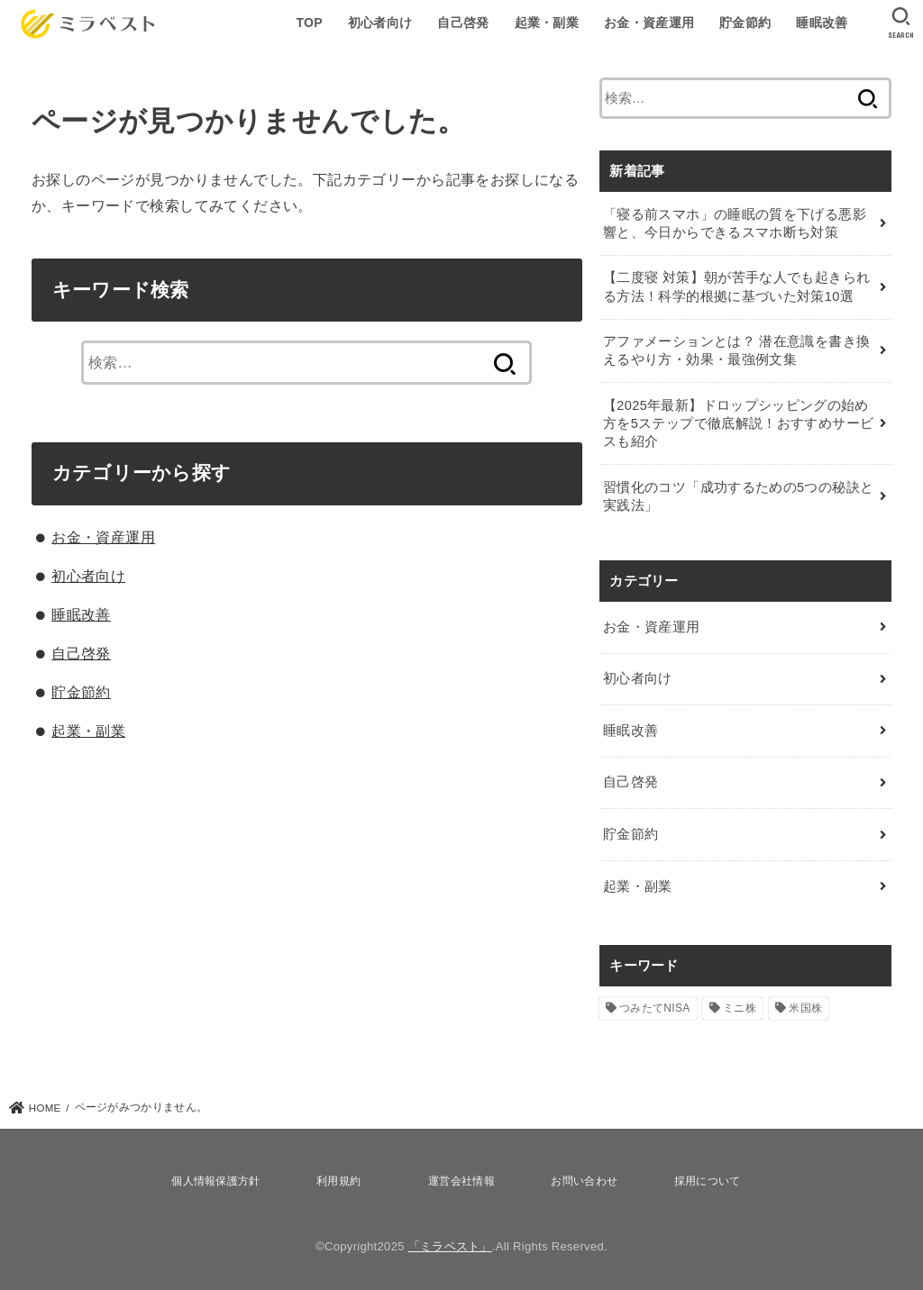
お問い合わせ (584, 1181)
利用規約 (338, 1181)
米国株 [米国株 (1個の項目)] (805, 1008)
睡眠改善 (821, 22)
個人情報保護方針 (215, 1181)
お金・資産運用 (649, 22)
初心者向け (380, 22)
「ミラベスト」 (450, 1246)
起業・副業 (547, 22)
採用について (707, 1181)
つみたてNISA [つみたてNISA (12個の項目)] (654, 1008)
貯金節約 (745, 22)
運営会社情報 (461, 1181)
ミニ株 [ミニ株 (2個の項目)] (739, 1008)
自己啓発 (463, 22)
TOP (309, 22)
